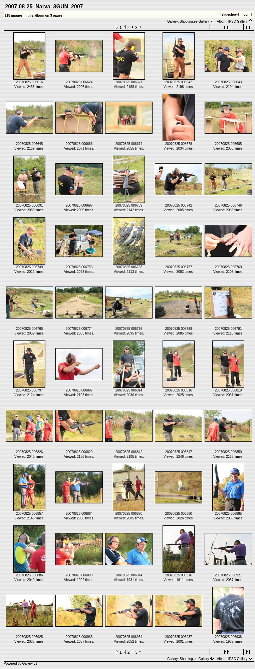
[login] (246, 14)
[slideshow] (229, 14)
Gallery (27, 663)
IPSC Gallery (240, 21)
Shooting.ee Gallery (197, 21)
